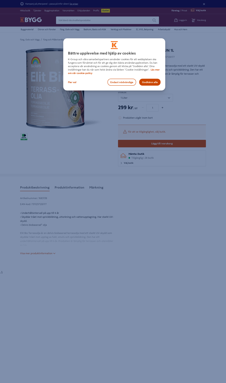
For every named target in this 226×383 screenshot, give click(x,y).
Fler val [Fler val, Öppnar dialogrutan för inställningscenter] (72, 82)
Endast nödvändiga (121, 82)
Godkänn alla (150, 82)
